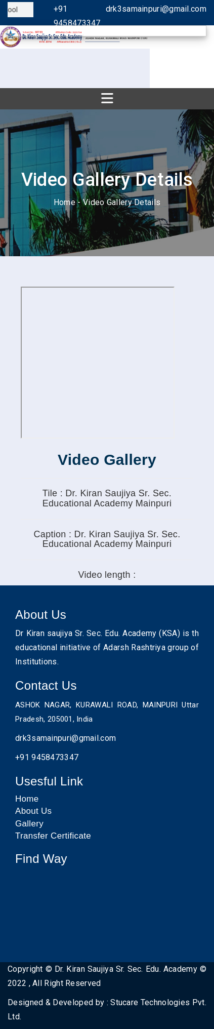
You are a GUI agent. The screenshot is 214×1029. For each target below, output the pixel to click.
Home (64, 202)
